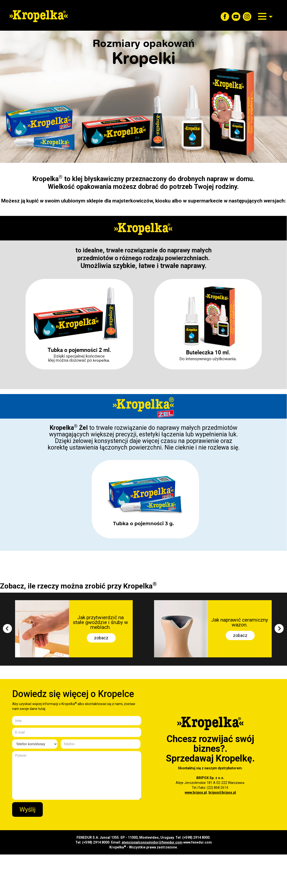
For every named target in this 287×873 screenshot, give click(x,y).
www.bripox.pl (196, 792)
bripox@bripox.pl (222, 792)
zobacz (101, 637)
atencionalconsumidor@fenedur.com (152, 842)
